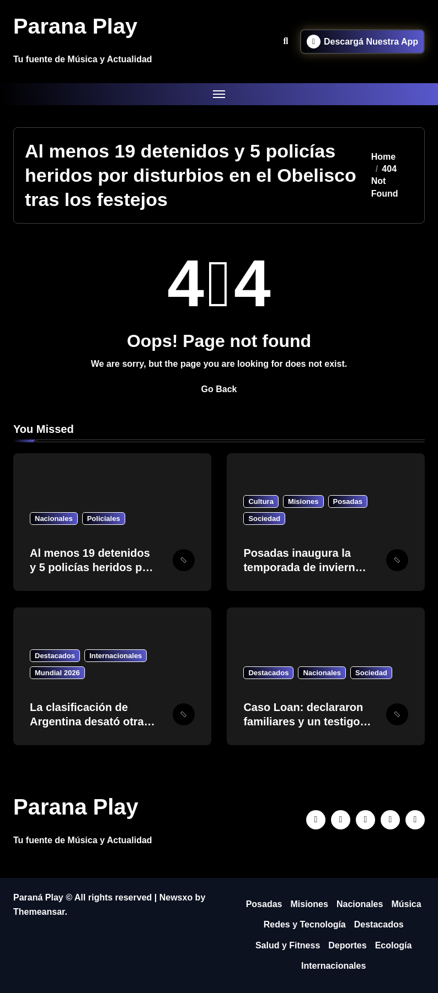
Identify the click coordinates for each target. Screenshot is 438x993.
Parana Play (75, 26)
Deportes (347, 945)
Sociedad (264, 518)
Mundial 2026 (57, 673)
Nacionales (54, 518)
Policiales (103, 518)
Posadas (347, 501)
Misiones (303, 501)
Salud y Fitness (287, 945)
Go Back (219, 389)
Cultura (261, 501)
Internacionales (115, 656)
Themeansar (39, 911)
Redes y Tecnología (305, 924)
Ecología (393, 945)
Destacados (55, 656)
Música (406, 904)
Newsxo (176, 897)
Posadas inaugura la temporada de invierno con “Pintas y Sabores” (304, 567)
